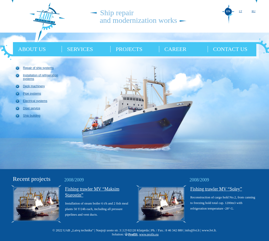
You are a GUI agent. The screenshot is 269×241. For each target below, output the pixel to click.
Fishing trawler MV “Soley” (216, 189)
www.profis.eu (148, 234)
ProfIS (133, 234)
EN (228, 11)
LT (240, 11)
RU (254, 11)
